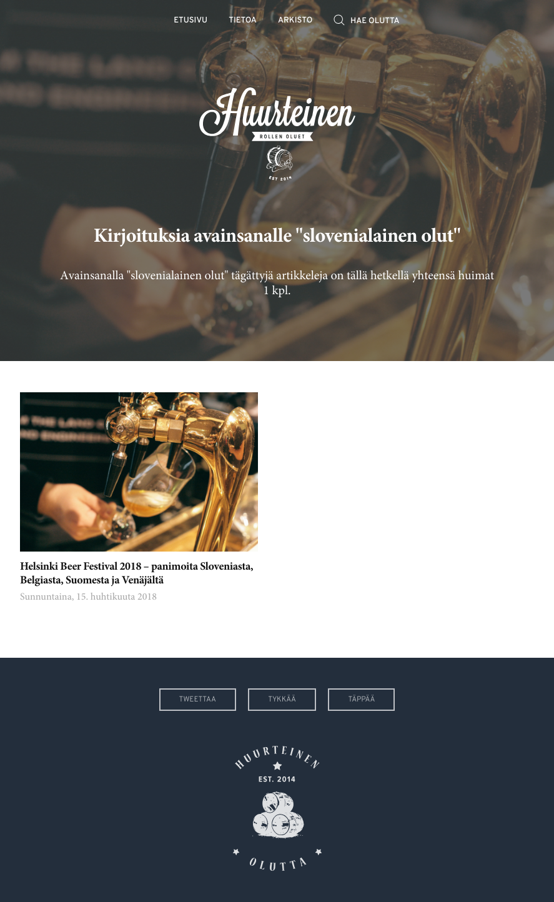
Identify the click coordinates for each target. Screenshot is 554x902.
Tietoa (243, 21)
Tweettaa (197, 699)
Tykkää (282, 699)
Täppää (361, 699)
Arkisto (295, 21)
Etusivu (190, 21)
